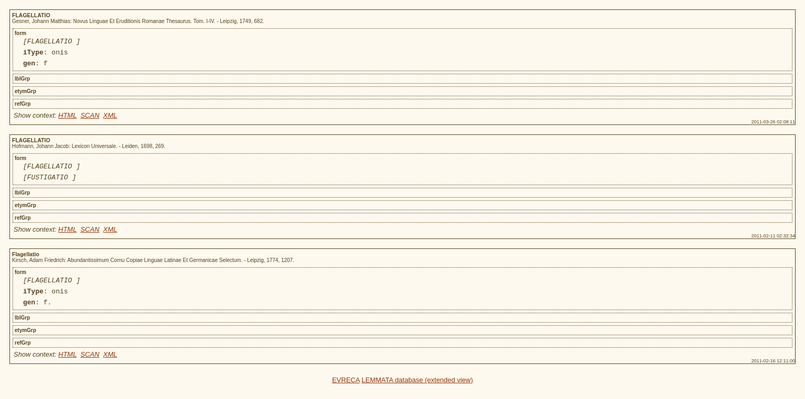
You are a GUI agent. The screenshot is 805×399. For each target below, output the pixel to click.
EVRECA (346, 392)
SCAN (90, 120)
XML (110, 120)
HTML (67, 120)
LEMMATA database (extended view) (417, 392)
